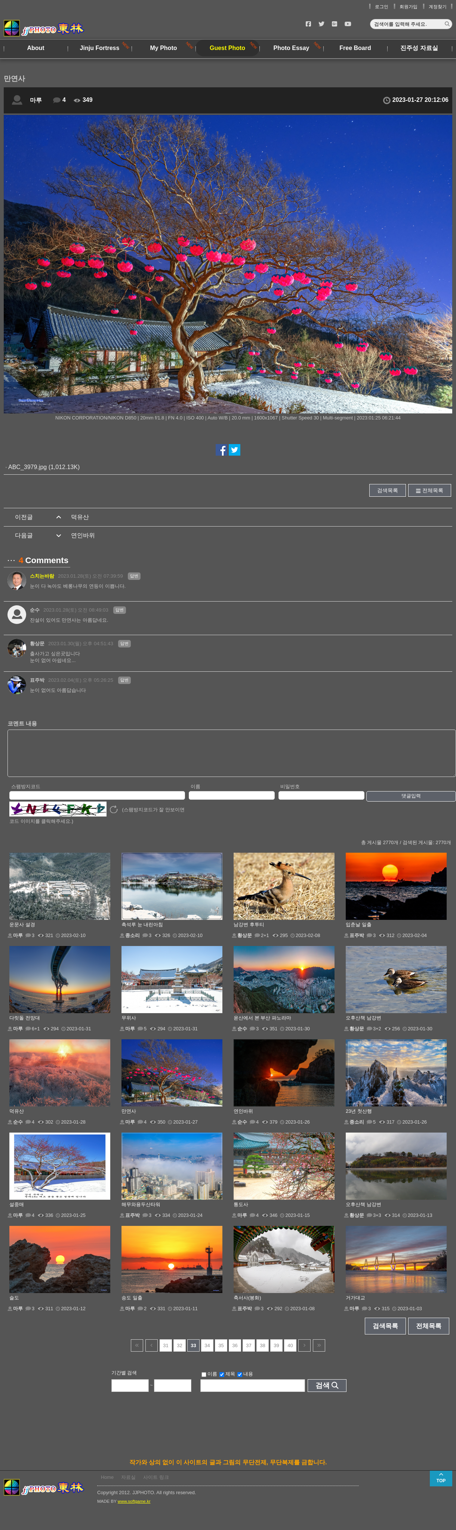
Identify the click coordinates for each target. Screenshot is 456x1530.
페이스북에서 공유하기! (221, 449)
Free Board (355, 48)
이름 (195, 794)
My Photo (163, 48)
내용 (245, 1382)
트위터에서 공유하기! (234, 449)
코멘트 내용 (22, 723)
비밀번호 (290, 794)
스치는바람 (42, 576)
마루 (36, 100)
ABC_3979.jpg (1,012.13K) (44, 467)
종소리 (132, 943)
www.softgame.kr (134, 1509)
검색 (322, 1393)
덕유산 (80, 517)
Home (107, 1485)
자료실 (128, 1485)
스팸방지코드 (25, 794)
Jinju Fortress (100, 48)
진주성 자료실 (419, 48)
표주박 (37, 680)
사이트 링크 (156, 1485)
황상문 (37, 643)
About (35, 48)
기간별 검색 (124, 1380)
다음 (304, 1353)
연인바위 (83, 535)
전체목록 (432, 490)
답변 (134, 576)
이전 (151, 1353)
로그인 (381, 6)
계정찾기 (438, 6)
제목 (227, 1382)
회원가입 (409, 6)
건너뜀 (137, 1353)
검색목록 (387, 490)
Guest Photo (227, 48)
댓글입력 (411, 803)
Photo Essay (291, 48)
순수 (35, 610)
